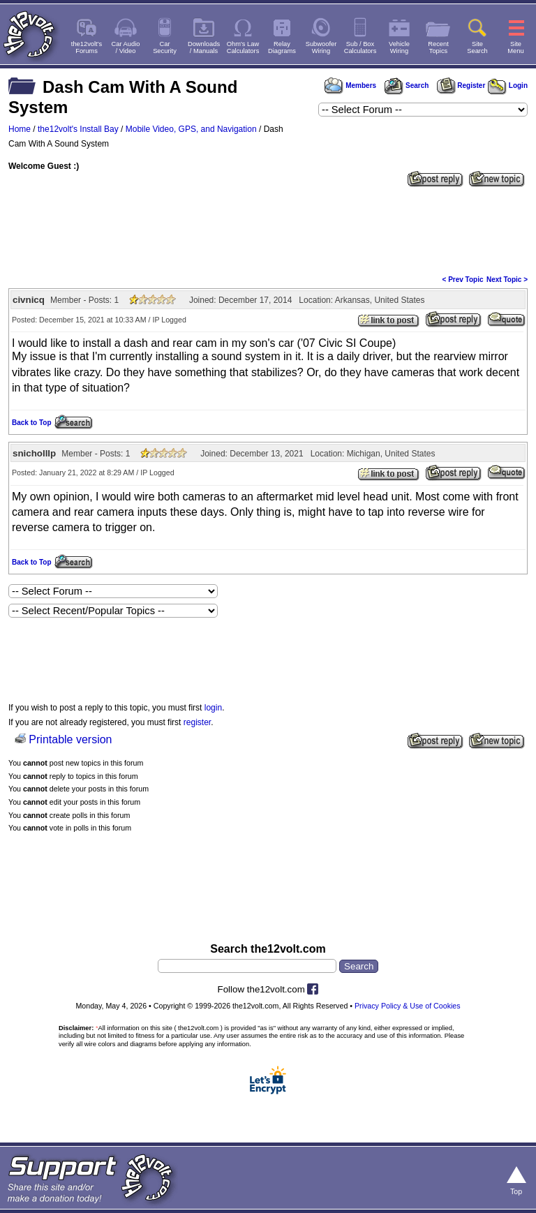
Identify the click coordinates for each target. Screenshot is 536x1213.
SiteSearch (477, 47)
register (197, 722)
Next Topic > (507, 279)
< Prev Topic (463, 279)
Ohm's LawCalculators (243, 47)
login (213, 708)
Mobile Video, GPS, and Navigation (191, 129)
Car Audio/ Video (126, 47)
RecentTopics (438, 47)
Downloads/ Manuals (204, 47)
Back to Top (31, 422)
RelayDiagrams (282, 47)
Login (508, 85)
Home (19, 129)
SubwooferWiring (321, 47)
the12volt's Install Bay (78, 129)
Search (406, 85)
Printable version (70, 739)
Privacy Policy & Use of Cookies (408, 1006)
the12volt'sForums (86, 47)
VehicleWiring (399, 47)
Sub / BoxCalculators (360, 47)
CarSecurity (165, 47)
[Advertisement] (268, 229)
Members (350, 85)
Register (461, 85)
